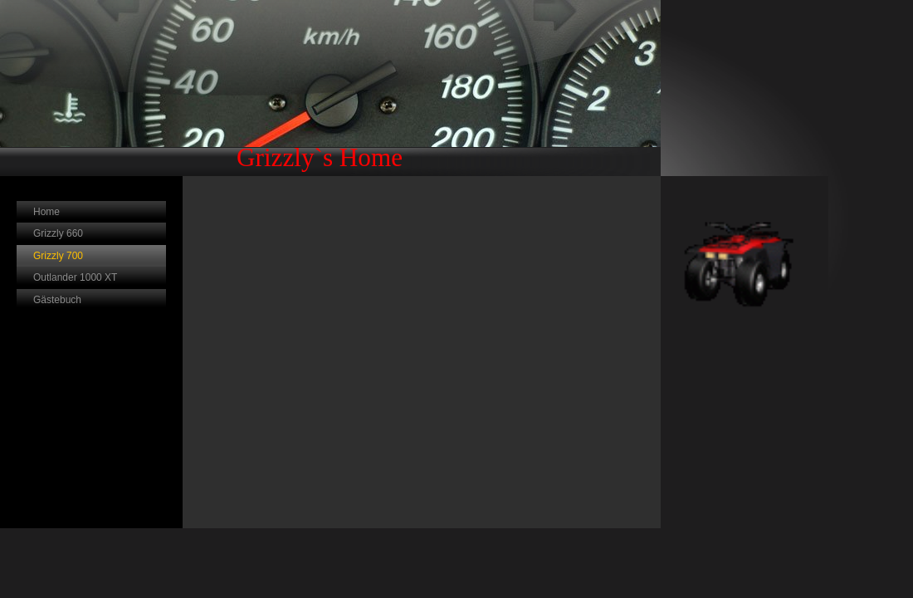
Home (46, 212)
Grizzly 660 (58, 233)
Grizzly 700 (58, 256)
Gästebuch (57, 300)
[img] (330, 88)
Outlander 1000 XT (75, 277)
